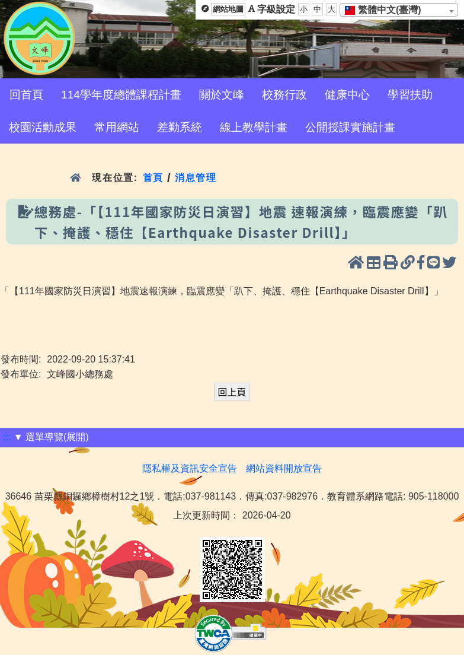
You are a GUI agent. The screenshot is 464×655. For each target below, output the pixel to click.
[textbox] (386, 10)
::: (7, 437)
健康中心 (347, 94)
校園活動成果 (42, 127)
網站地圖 (228, 9)
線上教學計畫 (253, 127)
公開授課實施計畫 (350, 127)
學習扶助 (410, 94)
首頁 (153, 178)
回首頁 (26, 94)
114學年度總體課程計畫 (121, 94)
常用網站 (116, 127)
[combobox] (399, 10)
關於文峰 (221, 94)
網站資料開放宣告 (284, 468)
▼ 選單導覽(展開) (51, 437)
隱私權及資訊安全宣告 (189, 468)
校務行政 (284, 94)
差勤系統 (179, 127)
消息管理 (195, 178)
